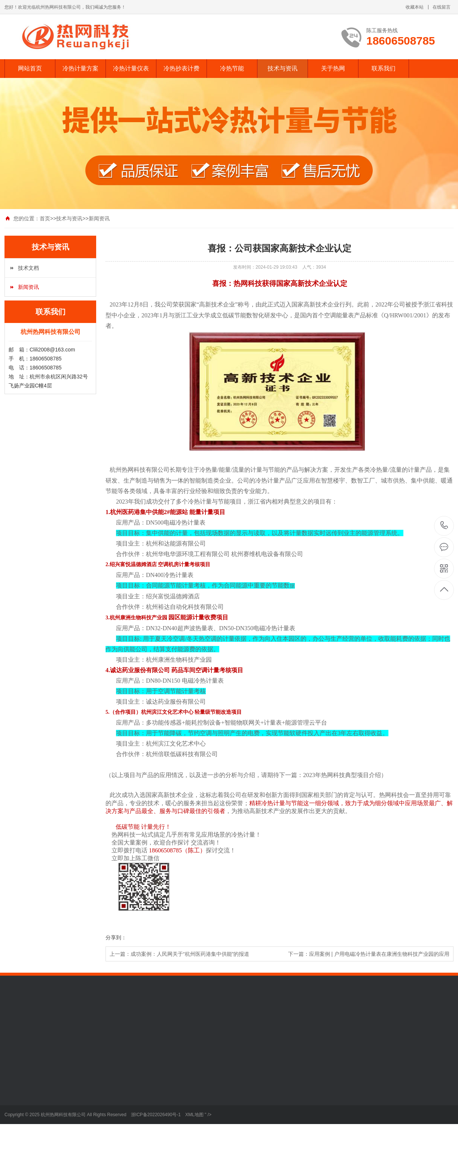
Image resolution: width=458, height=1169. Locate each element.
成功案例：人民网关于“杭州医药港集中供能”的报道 (190, 954)
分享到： (116, 937)
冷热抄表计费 (181, 68)
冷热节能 (232, 68)
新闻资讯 (99, 218)
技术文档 (28, 268)
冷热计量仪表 (131, 68)
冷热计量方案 (80, 68)
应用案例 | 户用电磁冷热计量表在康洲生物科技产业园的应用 (379, 954)
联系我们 (384, 68)
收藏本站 (415, 7)
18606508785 (444, 525)
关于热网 (333, 68)
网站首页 (30, 68)
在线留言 (442, 7)
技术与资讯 (282, 68)
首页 (45, 218)
